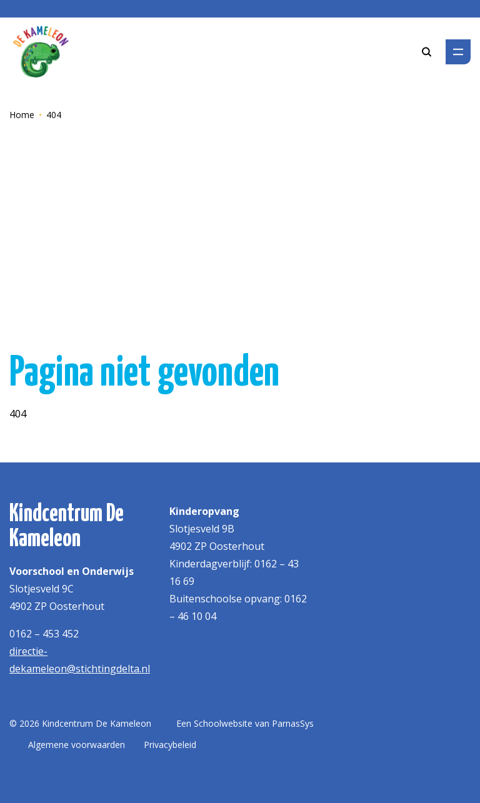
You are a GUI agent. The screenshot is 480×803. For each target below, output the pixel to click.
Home (21, 115)
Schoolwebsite (223, 723)
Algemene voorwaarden (76, 745)
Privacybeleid (170, 745)
